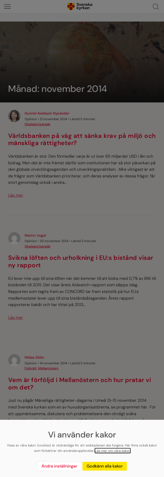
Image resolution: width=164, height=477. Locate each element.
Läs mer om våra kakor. (112, 451)
